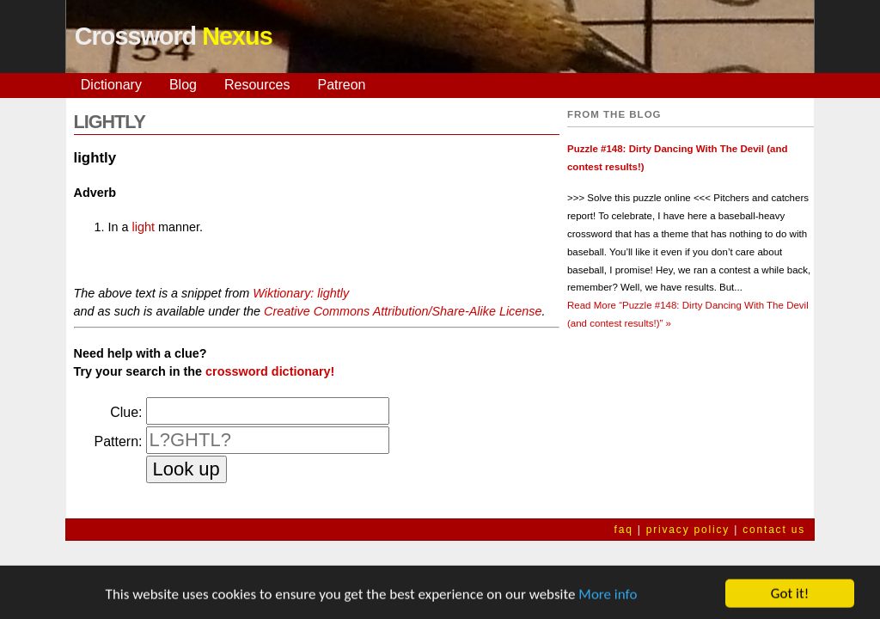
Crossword (173, 36)
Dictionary (111, 84)
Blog (183, 84)
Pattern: (118, 441)
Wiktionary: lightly (301, 293)
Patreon (341, 84)
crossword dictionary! (269, 371)
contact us (773, 530)
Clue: (126, 412)
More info (607, 598)
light (143, 227)
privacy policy (688, 530)
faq (623, 530)
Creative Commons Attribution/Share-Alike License (402, 311)
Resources (257, 84)
